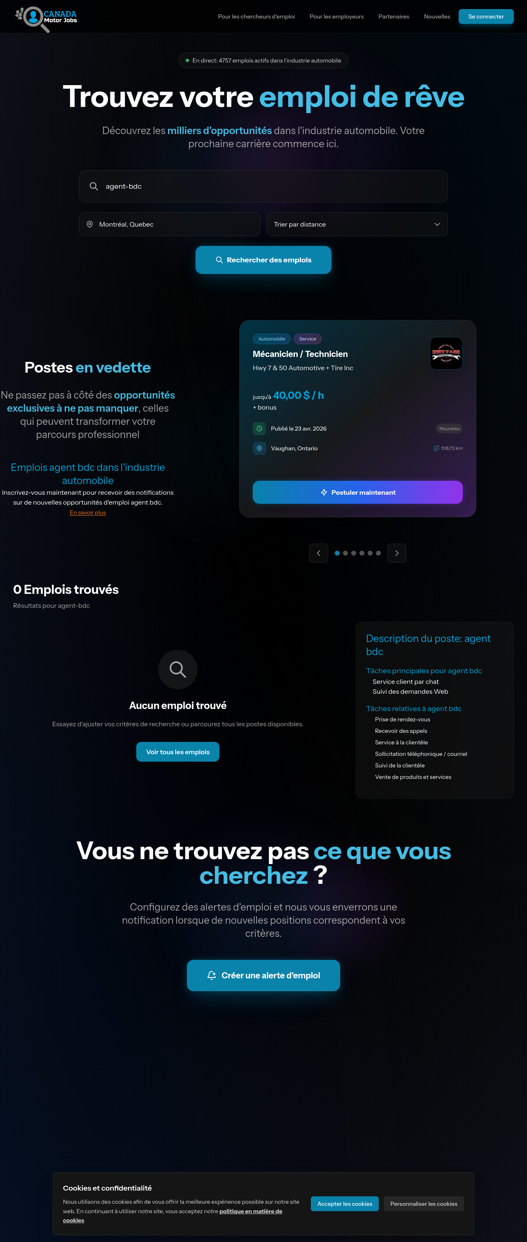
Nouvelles (437, 16)
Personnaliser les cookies (423, 1203)
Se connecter (486, 16)
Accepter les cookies (345, 1203)
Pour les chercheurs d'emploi (256, 16)
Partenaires (393, 16)
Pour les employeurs (337, 16)
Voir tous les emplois (178, 752)
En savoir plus (88, 512)
